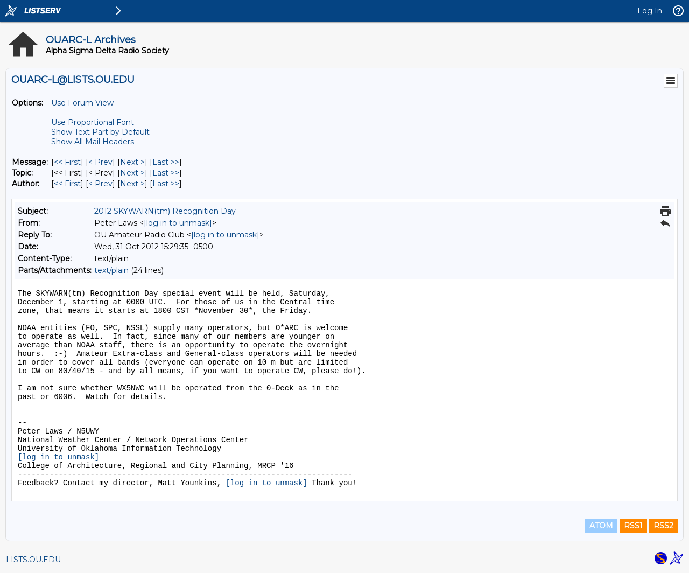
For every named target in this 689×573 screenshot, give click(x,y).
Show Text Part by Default (100, 132)
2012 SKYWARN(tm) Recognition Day (165, 211)
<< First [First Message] (67, 162)
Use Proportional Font (92, 122)
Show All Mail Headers (92, 141)
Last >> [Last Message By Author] (165, 183)
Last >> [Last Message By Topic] (165, 173)
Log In (649, 11)
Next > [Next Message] (132, 162)
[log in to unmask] (178, 223)
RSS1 (633, 525)
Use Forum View (82, 103)
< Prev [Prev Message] (100, 162)
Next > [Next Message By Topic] (132, 173)
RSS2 (663, 525)
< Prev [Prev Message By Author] (100, 183)
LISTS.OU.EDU (33, 559)
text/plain (111, 270)
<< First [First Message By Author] (67, 183)
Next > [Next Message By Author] (132, 183)
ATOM (601, 525)
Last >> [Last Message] (165, 162)
